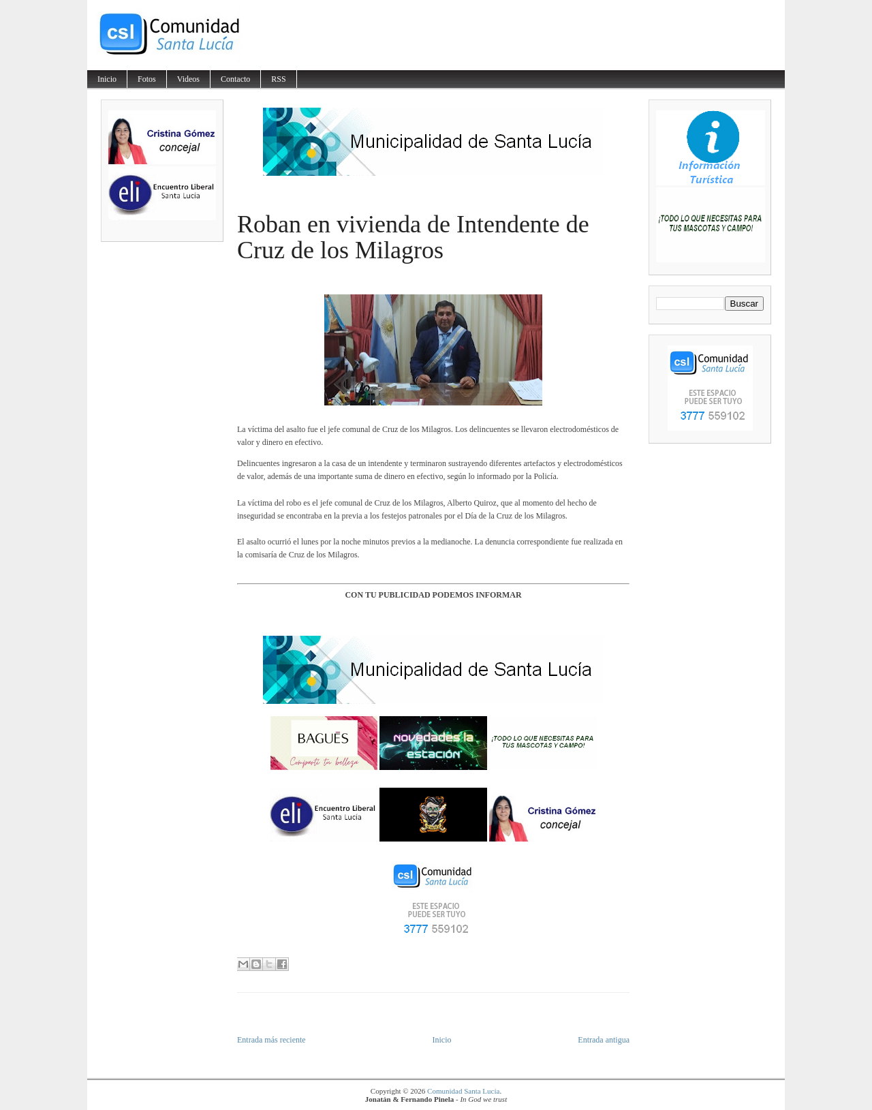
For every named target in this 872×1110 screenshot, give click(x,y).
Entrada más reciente (271, 1040)
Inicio (106, 79)
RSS (278, 79)
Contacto (235, 79)
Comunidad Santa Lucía (463, 1091)
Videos (188, 79)
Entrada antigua (603, 1040)
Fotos (147, 79)
